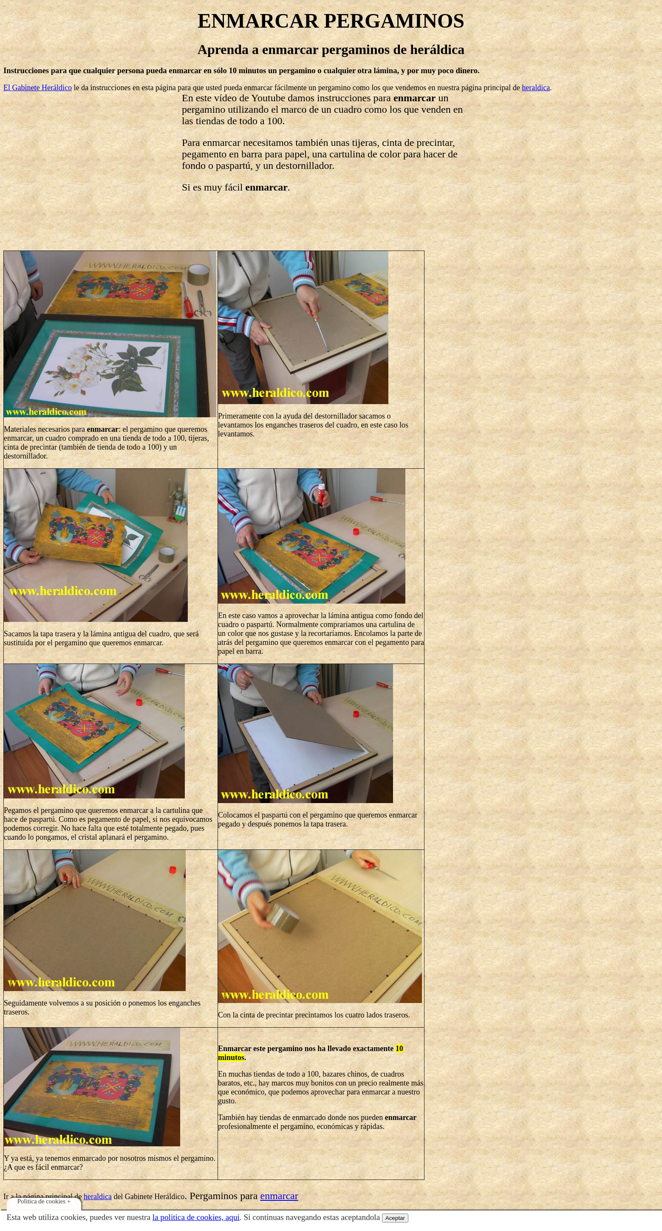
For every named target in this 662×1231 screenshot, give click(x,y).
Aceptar (395, 1218)
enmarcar (279, 1195)
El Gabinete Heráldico (37, 87)
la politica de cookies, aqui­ (196, 1217)
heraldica (536, 87)
